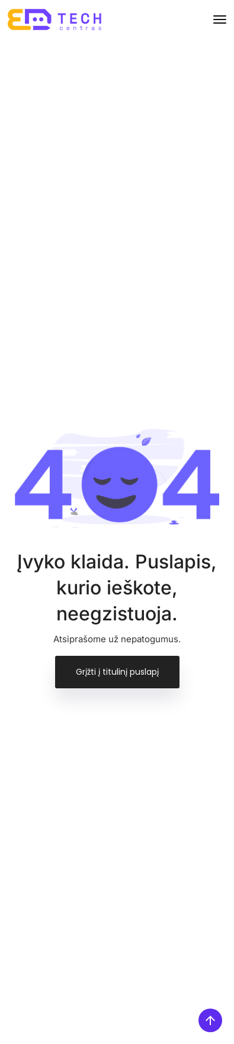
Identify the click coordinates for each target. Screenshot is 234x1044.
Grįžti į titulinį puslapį (117, 672)
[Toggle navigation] (220, 19)
